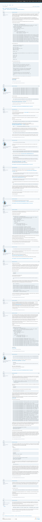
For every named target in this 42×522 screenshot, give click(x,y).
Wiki (27, 1)
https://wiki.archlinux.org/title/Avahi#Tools (17, 255)
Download (39, 1)
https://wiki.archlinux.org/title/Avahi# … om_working (18, 161)
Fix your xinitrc (31, 106)
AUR (36, 1)
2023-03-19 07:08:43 (14, 373)
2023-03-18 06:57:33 (14, 354)
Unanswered (37, 6)
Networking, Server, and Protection (11, 8)
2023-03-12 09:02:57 (14, 300)
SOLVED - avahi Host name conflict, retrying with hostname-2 (13, 9)
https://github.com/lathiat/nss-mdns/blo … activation (18, 124)
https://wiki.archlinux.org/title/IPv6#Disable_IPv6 (27, 153)
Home (17, 1)
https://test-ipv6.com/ (18, 304)
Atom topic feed (38, 518)
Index (3, 8)
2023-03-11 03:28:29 (14, 209)
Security (33, 1)
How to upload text (14, 106)
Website (4, 506)
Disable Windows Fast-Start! (25, 106)
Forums (24, 1)
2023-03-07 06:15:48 (14, 12)
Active (35, 6)
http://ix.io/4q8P (14, 79)
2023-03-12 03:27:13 (14, 261)
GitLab (30, 1)
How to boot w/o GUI (19, 106)
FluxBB (39, 519)
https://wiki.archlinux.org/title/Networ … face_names (18, 360)
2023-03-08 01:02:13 (14, 109)
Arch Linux (4, 1)
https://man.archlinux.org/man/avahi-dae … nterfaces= (22, 201)
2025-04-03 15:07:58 (14, 500)
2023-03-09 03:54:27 (14, 167)
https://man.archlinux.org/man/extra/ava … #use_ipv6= (19, 101)
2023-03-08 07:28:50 (14, 140)
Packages (20, 1)
